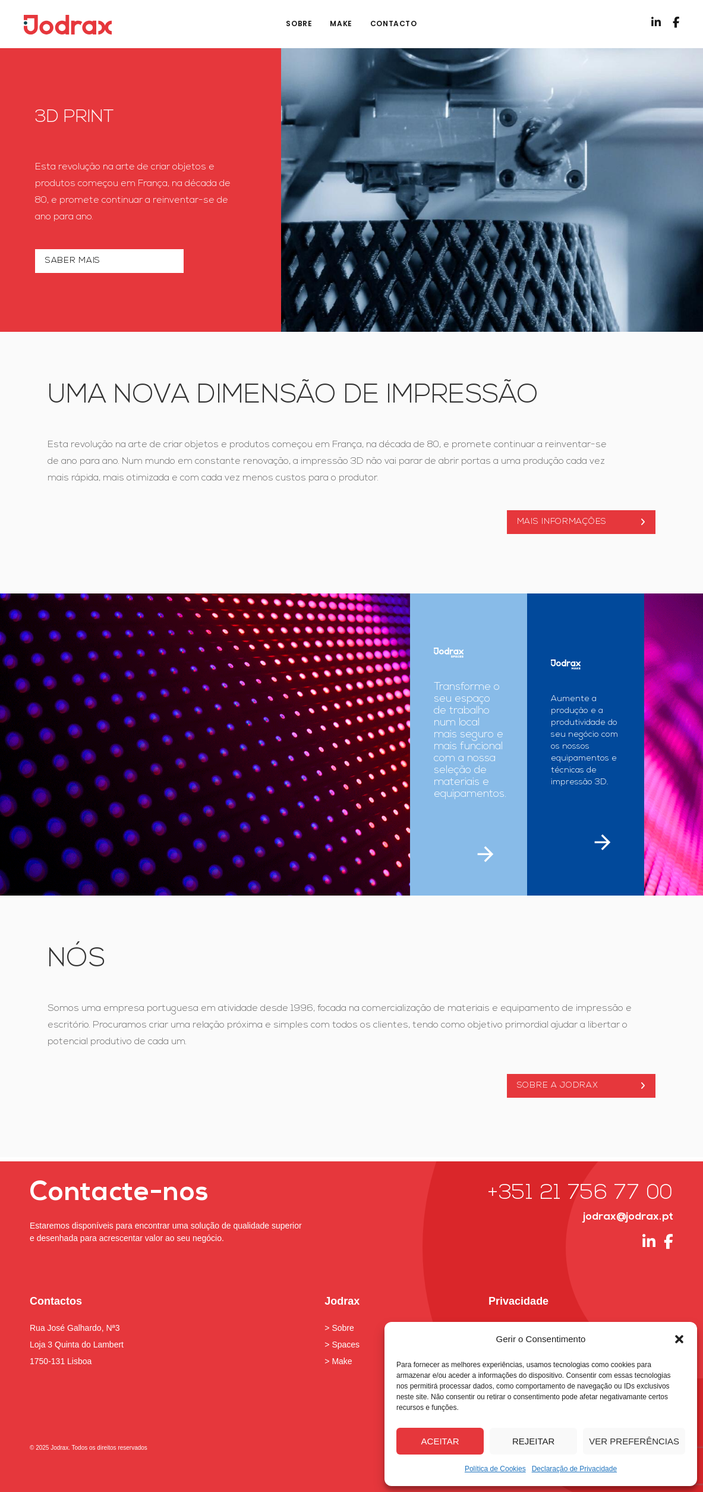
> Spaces (342, 1344)
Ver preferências (634, 1441)
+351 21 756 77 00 (580, 1193)
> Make (338, 1361)
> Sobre (339, 1328)
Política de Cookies (495, 1469)
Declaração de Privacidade (574, 1469)
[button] (679, 1339)
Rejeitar (533, 1441)
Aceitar (440, 1441)
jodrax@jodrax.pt (628, 1217)
